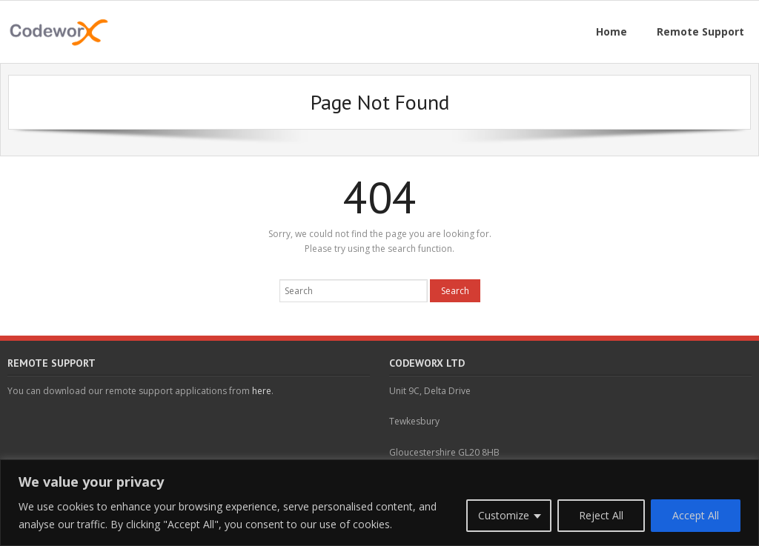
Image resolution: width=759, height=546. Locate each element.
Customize (503, 515)
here (261, 390)
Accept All (695, 515)
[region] (379, 502)
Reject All (601, 515)
